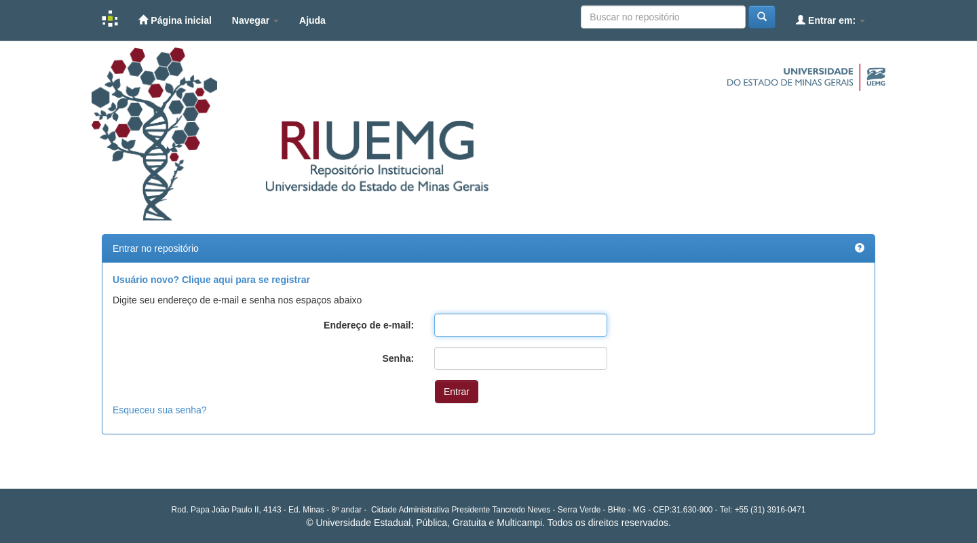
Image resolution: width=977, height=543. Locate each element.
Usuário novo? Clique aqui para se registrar (211, 279)
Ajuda (312, 20)
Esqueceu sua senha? (160, 410)
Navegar (255, 20)
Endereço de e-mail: (369, 325)
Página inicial (174, 20)
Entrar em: (830, 20)
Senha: (398, 358)
